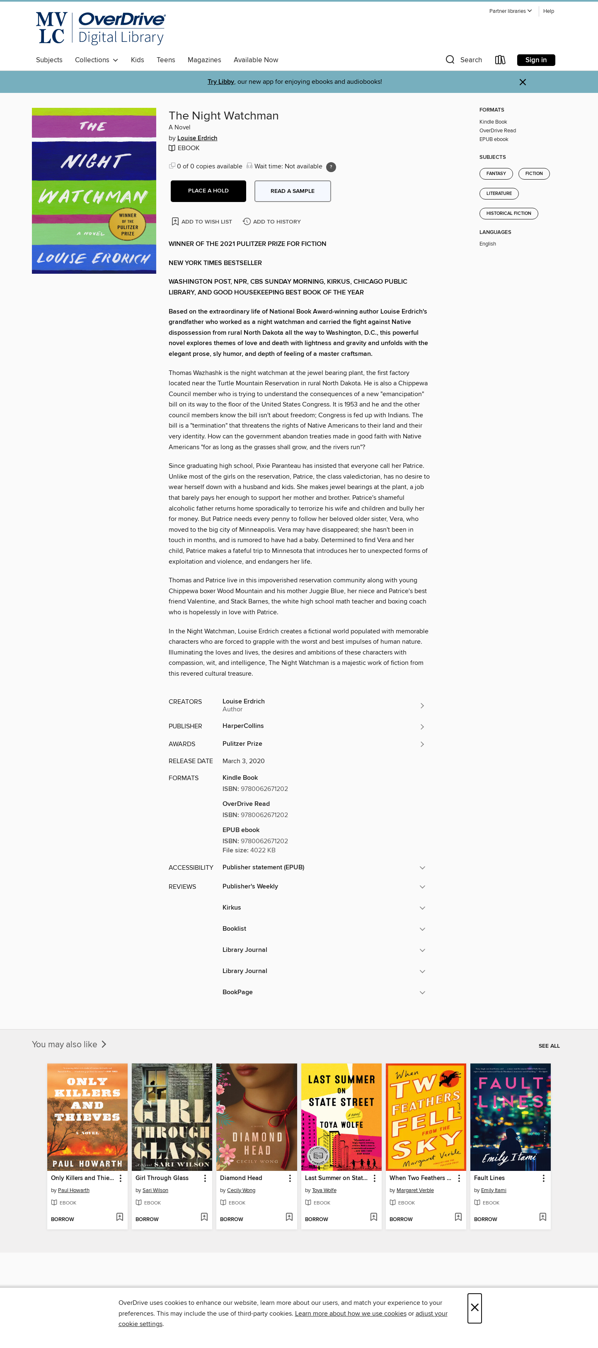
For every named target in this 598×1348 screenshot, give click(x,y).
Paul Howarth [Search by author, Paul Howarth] (74, 1190)
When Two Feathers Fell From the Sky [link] (422, 1178)
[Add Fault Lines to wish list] (542, 1217)
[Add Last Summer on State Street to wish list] (373, 1217)
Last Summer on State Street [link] (337, 1178)
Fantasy (496, 174)
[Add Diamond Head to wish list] (289, 1217)
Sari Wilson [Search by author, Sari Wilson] (155, 1190)
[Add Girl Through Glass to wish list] (204, 1217)
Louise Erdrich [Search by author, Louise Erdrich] (197, 138)
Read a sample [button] (293, 191)
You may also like (70, 1044)
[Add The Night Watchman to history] (272, 222)
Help (548, 11)
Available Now (256, 60)
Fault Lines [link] (489, 1178)
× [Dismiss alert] (522, 82)
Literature (499, 194)
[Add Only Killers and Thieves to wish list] (119, 1217)
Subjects (49, 60)
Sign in (536, 60)
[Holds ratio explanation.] (331, 167)
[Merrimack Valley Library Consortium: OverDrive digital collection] (101, 28)
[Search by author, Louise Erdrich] (324, 705)
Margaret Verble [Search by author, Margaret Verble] (415, 1190)
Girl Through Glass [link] (162, 1178)
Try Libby (221, 82)
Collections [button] (97, 60)
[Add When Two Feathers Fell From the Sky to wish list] (458, 1217)
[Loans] (500, 62)
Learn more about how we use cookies (351, 1313)
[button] (511, 11)
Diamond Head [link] (241, 1178)
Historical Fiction (509, 214)
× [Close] (475, 1308)
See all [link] (549, 1046)
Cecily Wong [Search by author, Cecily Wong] (241, 1190)
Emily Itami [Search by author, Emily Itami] (493, 1190)
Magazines (204, 60)
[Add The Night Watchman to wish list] (202, 221)
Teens (166, 60)
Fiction (534, 174)
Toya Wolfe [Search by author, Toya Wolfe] (324, 1190)
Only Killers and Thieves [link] (83, 1178)
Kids (137, 60)
